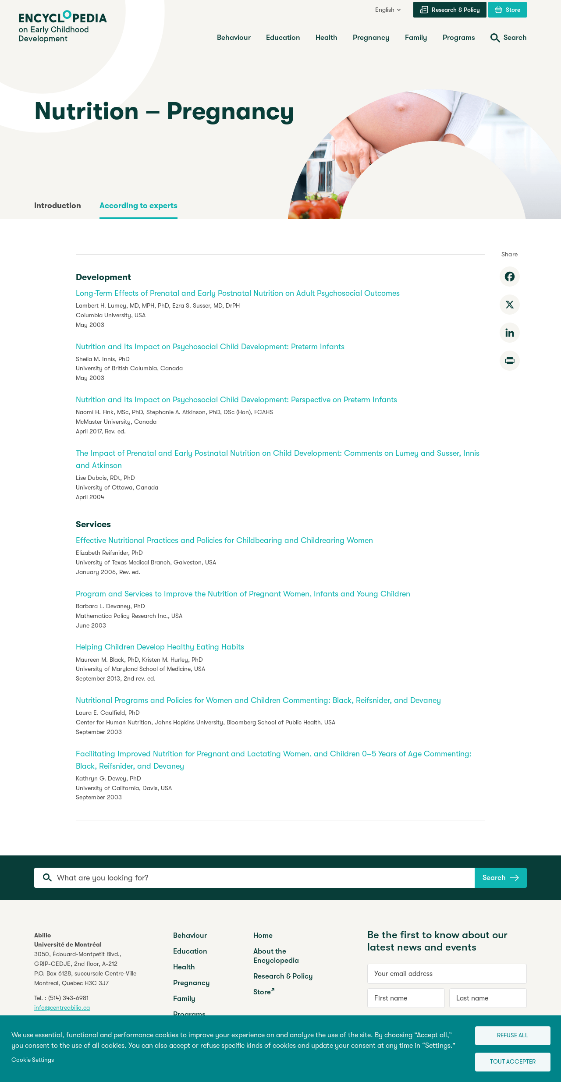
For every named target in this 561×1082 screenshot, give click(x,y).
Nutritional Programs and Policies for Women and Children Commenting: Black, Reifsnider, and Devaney (258, 700)
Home (263, 935)
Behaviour (190, 935)
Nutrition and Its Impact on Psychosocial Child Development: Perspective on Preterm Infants (236, 399)
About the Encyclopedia (276, 956)
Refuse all (506, 1032)
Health (184, 967)
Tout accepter (506, 1060)
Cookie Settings (32, 1057)
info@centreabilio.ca (62, 1007)
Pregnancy (191, 983)
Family (184, 998)
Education (190, 951)
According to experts (138, 205)
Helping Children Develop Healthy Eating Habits (160, 646)
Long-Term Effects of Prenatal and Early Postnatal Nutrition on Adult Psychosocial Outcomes (238, 293)
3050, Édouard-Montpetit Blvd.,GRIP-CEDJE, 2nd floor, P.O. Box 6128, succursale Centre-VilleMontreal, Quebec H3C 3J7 (85, 968)
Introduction (57, 205)
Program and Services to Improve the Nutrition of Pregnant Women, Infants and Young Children (243, 593)
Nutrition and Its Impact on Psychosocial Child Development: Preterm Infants (210, 346)
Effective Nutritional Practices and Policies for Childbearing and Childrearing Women (224, 540)
